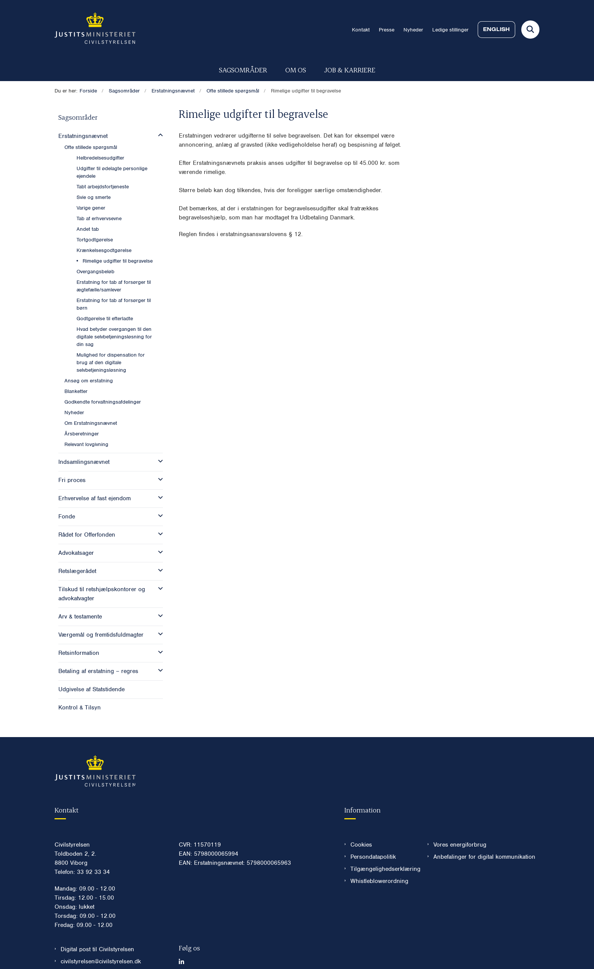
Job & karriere (349, 69)
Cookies (361, 822)
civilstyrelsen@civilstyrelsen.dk (101, 938)
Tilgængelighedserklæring (382, 846)
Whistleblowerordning (379, 858)
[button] (158, 135)
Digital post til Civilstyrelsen (97, 926)
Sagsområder (243, 69)
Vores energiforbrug (459, 822)
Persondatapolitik (373, 834)
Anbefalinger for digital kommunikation (484, 834)
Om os (295, 69)
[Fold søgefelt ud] (530, 29)
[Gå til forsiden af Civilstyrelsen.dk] (95, 29)
